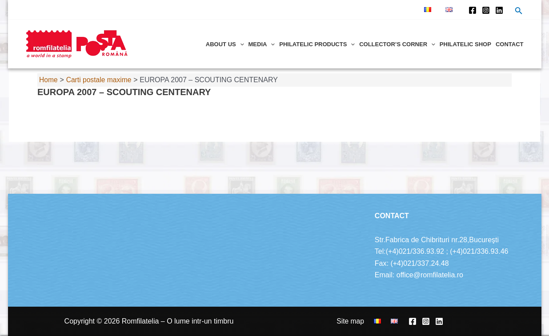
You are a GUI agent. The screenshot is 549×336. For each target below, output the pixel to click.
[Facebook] (473, 10)
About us (225, 44)
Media (261, 44)
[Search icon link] (519, 11)
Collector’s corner (397, 44)
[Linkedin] (499, 10)
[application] (240, 44)
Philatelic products (317, 44)
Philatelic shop (465, 44)
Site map (358, 321)
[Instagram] (486, 10)
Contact (510, 44)
